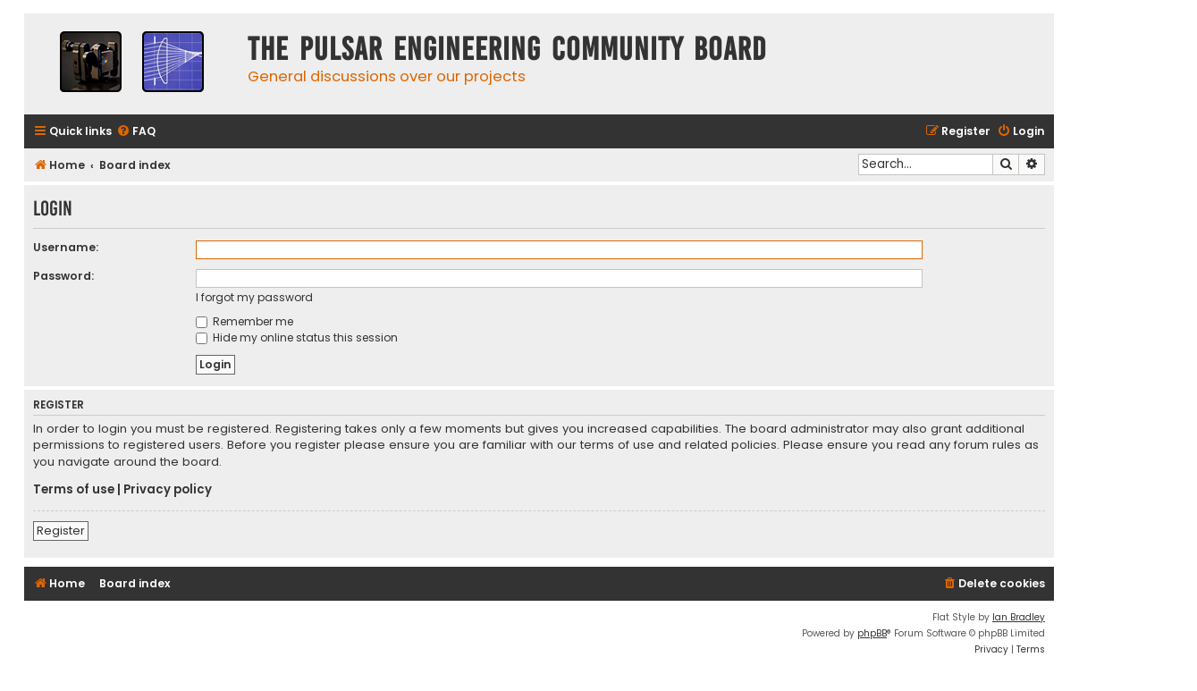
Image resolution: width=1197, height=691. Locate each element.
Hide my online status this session (297, 337)
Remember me (244, 321)
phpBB (872, 633)
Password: (63, 275)
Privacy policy (167, 490)
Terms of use (73, 490)
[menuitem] (136, 132)
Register (61, 530)
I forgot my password (254, 297)
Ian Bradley (1018, 617)
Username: (65, 247)
